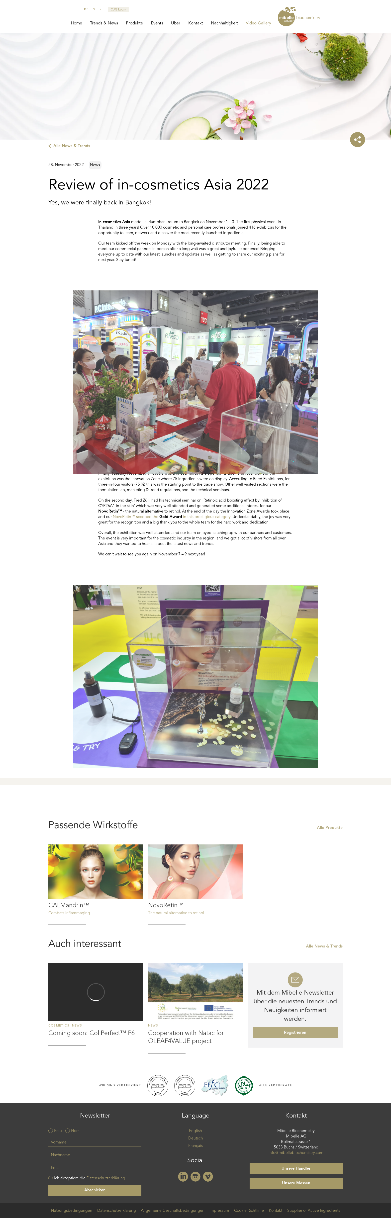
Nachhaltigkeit (224, 23)
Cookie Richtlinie (249, 1211)
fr (99, 9)
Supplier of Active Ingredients (313, 1211)
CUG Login (118, 9)
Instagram (195, 1177)
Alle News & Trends (71, 146)
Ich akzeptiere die (89, 1178)
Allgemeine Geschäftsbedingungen (172, 1211)
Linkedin (183, 1177)
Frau (58, 1131)
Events (157, 23)
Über (175, 23)
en (93, 9)
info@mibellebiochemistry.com (296, 1153)
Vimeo (208, 1177)
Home (76, 23)
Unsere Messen (296, 1183)
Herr (75, 1131)
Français (195, 1146)
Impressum (219, 1211)
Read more (95, 911)
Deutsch (195, 1138)
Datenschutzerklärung (106, 1178)
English (195, 1131)
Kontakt (195, 23)
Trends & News (104, 23)
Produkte (134, 23)
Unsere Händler (296, 1169)
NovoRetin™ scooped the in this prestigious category (171, 517)
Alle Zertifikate (275, 1085)
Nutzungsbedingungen (71, 1211)
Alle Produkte (330, 855)
